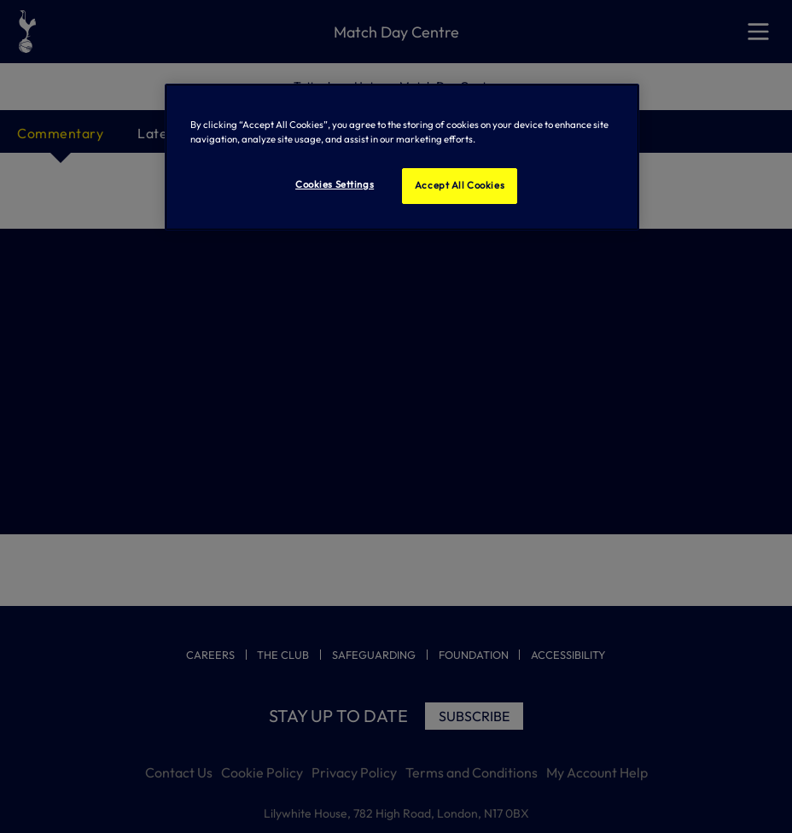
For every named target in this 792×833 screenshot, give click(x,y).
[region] (402, 157)
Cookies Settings (334, 184)
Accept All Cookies (459, 185)
